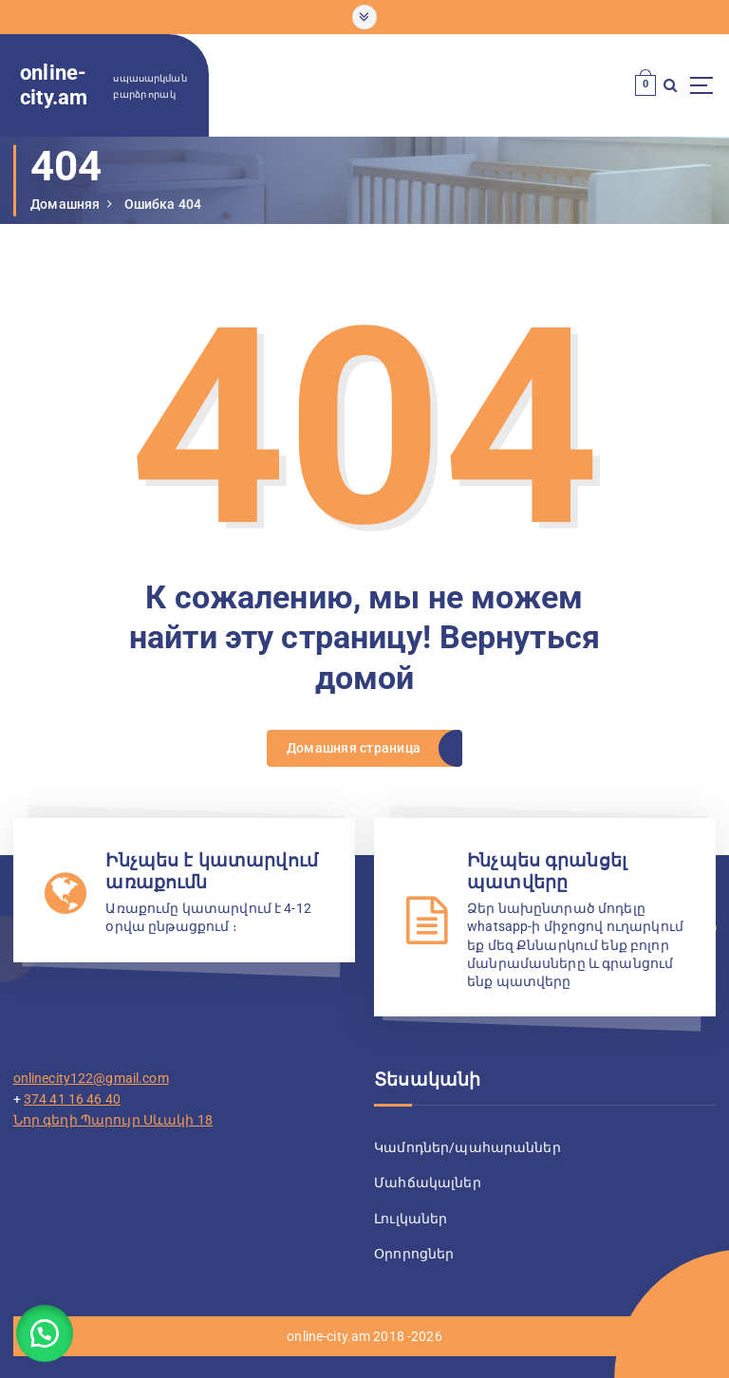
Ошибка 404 (162, 204)
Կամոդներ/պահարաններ (467, 1145)
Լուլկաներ (410, 1215)
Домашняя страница (354, 746)
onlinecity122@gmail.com (91, 1076)
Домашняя (65, 204)
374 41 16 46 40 (72, 1096)
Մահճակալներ (427, 1180)
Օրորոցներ (414, 1249)
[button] (47, 1330)
